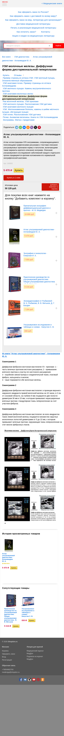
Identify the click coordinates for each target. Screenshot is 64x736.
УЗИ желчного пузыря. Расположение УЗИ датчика (27, 104)
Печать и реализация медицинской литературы (33, 28)
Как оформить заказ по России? (33, 12)
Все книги (6, 57)
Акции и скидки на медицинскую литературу (33, 36)
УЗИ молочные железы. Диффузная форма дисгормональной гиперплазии (24, 97)
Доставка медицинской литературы (33, 24)
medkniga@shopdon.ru (10, 672)
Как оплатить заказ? (26, 32)
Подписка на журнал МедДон (35, 658)
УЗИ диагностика (21, 57)
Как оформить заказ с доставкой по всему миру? (33, 16)
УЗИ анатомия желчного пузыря (18, 107)
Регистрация (7, 660)
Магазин (5, 647)
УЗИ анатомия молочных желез (18, 94)
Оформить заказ (8, 654)
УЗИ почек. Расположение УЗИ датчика (22, 114)
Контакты (45, 32)
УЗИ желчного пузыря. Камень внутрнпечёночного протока (26, 89)
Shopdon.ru (12, 642)
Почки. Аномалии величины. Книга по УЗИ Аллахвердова (30, 117)
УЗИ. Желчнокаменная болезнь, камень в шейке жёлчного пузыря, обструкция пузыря (30, 110)
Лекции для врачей (35, 647)
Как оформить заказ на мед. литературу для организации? (33, 20)
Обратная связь (8, 665)
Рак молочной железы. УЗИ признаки (20, 101)
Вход (4, 657)
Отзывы (18, 75)
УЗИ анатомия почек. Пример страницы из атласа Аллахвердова (26, 84)
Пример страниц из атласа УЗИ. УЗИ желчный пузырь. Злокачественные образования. (28, 79)
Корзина (5, 651)
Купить (6, 75)
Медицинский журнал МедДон (35, 652)
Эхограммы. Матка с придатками (18, 120)
